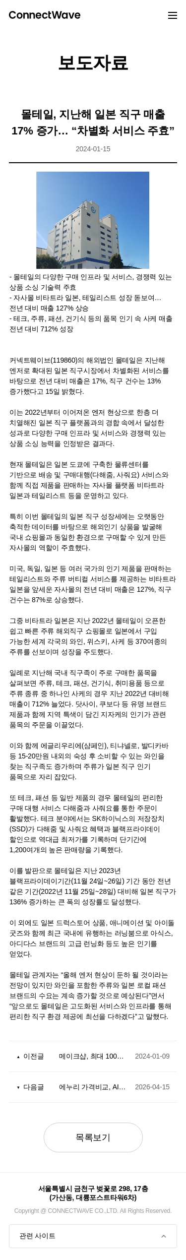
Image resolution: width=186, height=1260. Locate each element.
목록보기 (93, 1137)
